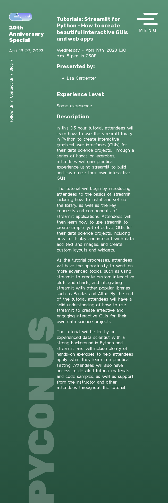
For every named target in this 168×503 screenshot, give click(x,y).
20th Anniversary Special (26, 34)
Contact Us (11, 87)
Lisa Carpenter (81, 78)
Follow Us (11, 113)
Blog (11, 67)
